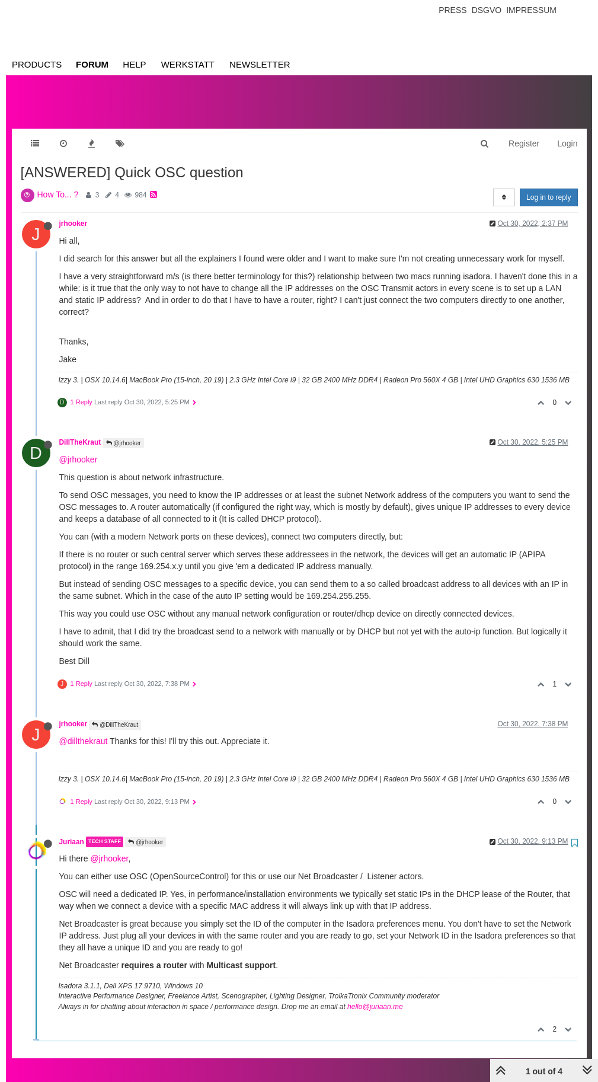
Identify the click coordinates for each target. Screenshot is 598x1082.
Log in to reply (548, 185)
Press (452, 10)
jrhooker (73, 212)
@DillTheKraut (115, 713)
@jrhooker (123, 431)
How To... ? (58, 182)
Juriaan (71, 830)
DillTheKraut (80, 430)
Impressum (531, 10)
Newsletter (259, 64)
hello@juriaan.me (375, 995)
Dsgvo (487, 10)
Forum (92, 64)
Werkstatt (188, 64)
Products (37, 64)
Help (134, 64)
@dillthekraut (83, 729)
